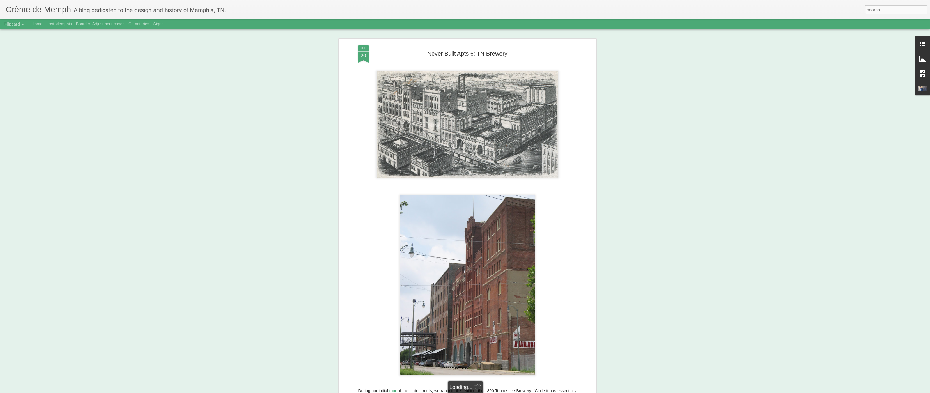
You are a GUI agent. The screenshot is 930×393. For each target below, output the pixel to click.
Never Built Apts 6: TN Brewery (467, 53)
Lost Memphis (59, 24)
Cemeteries (138, 24)
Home (36, 24)
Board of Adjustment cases (100, 24)
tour (392, 390)
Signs (158, 24)
